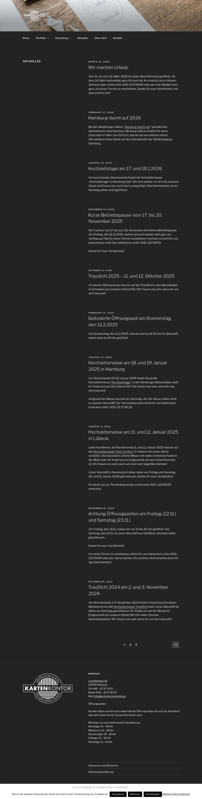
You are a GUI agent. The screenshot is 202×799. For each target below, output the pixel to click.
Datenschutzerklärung (100, 771)
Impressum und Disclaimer (103, 765)
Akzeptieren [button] (118, 794)
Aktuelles (82, 38)
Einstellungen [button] (153, 794)
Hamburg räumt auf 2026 (114, 117)
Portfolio (42, 38)
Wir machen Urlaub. (108, 67)
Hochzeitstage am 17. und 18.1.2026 (125, 168)
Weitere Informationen (176, 794)
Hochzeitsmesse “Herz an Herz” (113, 451)
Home (26, 38)
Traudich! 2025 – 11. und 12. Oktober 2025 (131, 276)
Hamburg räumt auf (137, 127)
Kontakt (117, 38)
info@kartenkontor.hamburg (110, 696)
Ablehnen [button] (135, 794)
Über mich (101, 38)
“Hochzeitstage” (120, 382)
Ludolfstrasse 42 (97, 680)
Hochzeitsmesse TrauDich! (130, 606)
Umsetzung (63, 38)
